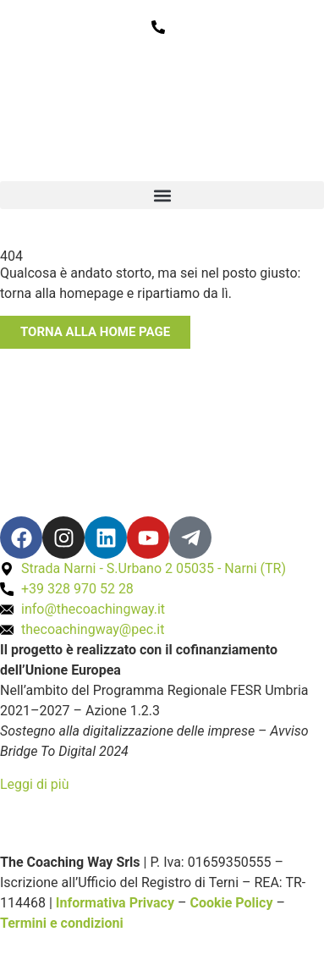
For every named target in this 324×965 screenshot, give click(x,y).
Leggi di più (34, 784)
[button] (162, 195)
